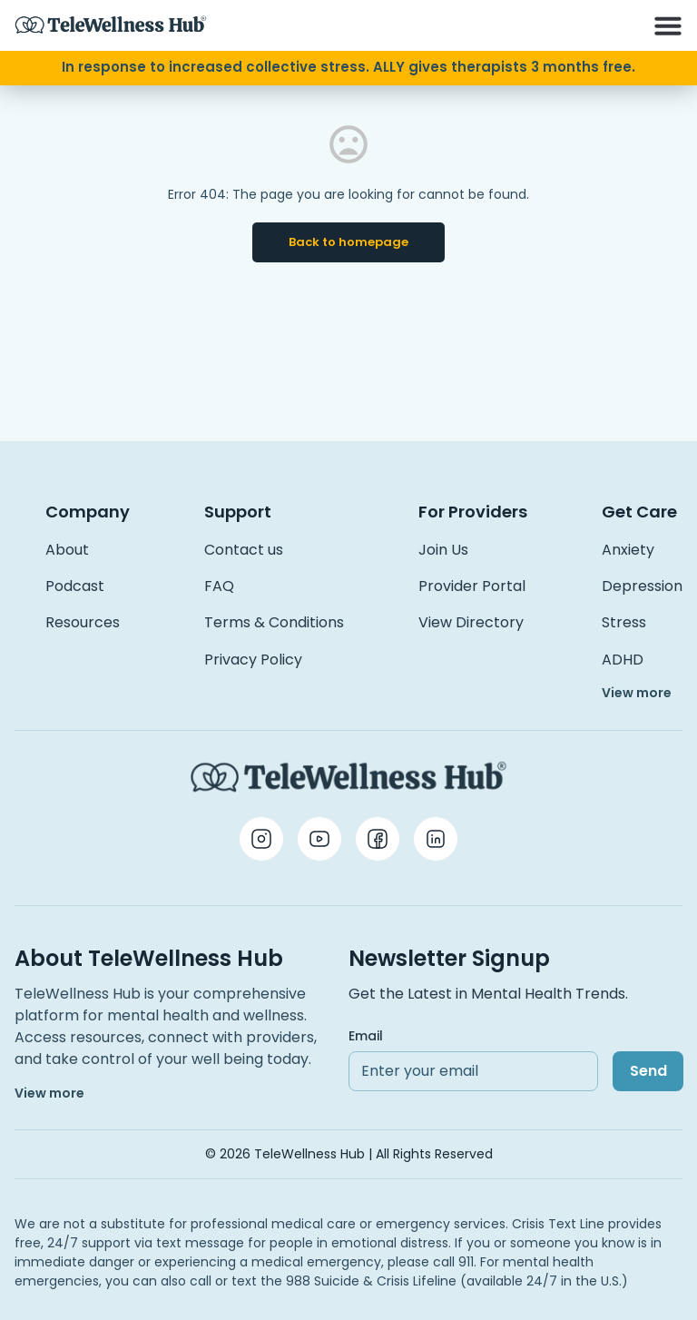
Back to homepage (348, 242)
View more (637, 693)
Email (365, 1036)
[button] (667, 25)
